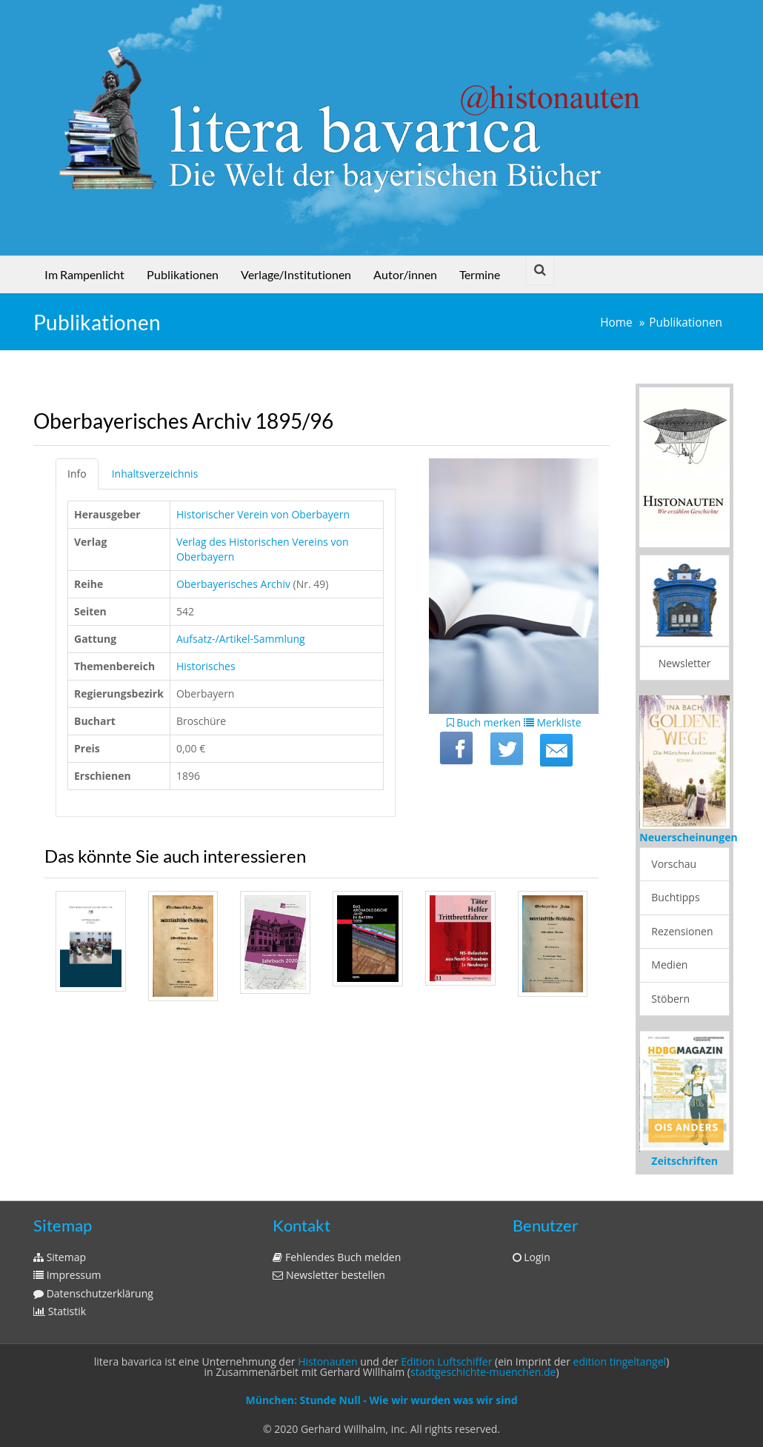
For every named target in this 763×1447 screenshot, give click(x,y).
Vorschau (673, 864)
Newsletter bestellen (329, 1275)
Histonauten (327, 1361)
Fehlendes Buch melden (337, 1257)
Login (531, 1257)
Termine (479, 274)
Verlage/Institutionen (296, 274)
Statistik (59, 1311)
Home (616, 322)
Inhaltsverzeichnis (155, 474)
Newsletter (685, 663)
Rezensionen (682, 931)
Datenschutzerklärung (93, 1293)
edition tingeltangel (620, 1361)
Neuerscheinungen (688, 837)
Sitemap (59, 1257)
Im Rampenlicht (84, 274)
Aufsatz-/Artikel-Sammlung (240, 639)
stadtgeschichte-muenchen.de (483, 1372)
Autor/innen (405, 274)
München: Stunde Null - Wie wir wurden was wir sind (381, 1400)
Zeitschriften (684, 1161)
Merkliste (553, 722)
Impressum (67, 1275)
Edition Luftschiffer (446, 1361)
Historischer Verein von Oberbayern (263, 514)
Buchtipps (675, 897)
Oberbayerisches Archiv (233, 584)
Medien (669, 965)
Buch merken (484, 722)
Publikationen (183, 274)
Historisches (206, 666)
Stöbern (670, 999)
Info (77, 474)
